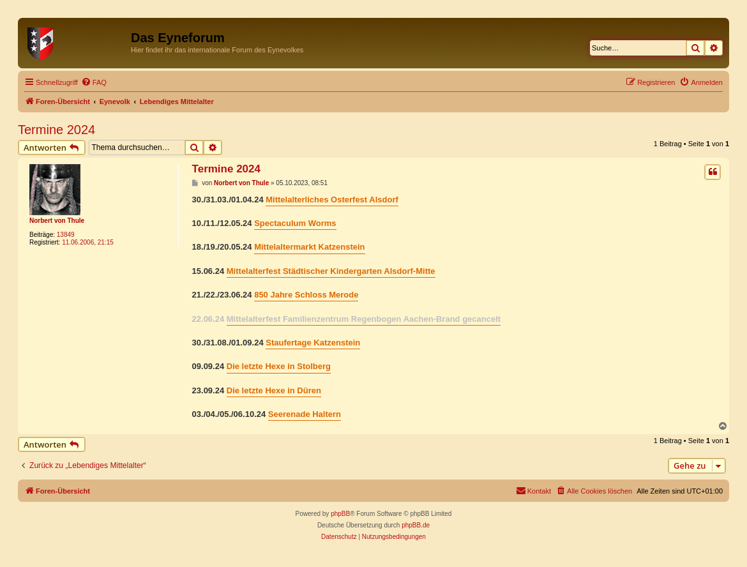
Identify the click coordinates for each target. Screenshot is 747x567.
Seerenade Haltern (304, 414)
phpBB (340, 513)
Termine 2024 (56, 130)
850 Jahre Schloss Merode (306, 294)
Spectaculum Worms (295, 223)
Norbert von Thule (56, 220)
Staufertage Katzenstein (313, 342)
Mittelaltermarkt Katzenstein (309, 247)
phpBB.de (416, 525)
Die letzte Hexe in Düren (274, 390)
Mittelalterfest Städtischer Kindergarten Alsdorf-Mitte (331, 271)
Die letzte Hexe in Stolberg (279, 366)
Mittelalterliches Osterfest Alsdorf (332, 199)
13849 (66, 234)
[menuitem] (94, 82)
